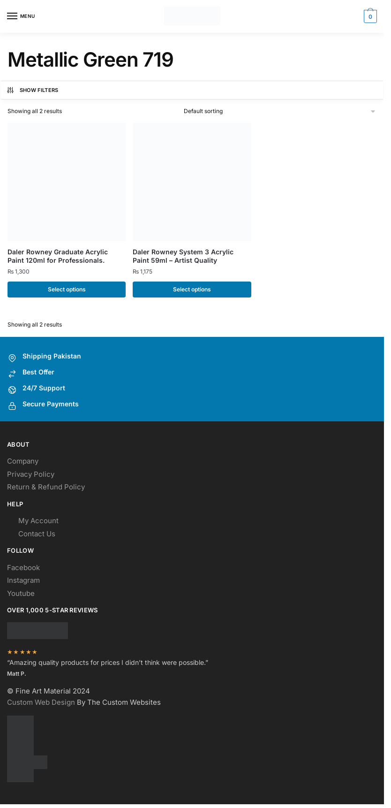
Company (22, 462)
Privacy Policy (30, 475)
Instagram (23, 582)
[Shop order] (280, 111)
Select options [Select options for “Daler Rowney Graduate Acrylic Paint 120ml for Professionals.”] (67, 289)
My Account (38, 522)
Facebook (23, 568)
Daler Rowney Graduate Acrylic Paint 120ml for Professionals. (58, 256)
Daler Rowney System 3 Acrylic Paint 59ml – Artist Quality (183, 256)
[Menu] (21, 16)
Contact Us (36, 535)
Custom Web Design (41, 704)
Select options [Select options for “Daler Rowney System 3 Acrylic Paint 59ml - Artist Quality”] (192, 289)
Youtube (21, 594)
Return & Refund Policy (46, 488)
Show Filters (32, 90)
